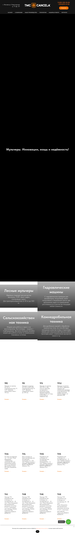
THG (42, 454)
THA (6, 454)
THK (42, 494)
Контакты (64, 12)
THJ (6, 494)
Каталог (10, 12)
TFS (41, 383)
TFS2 (59, 383)
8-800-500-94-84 (64, 2)
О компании (18, 12)
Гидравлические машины (56, 289)
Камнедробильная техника (56, 319)
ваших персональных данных (42, 528)
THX (59, 494)
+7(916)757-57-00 (63, 4)
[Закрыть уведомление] (74, 526)
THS (59, 454)
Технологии (42, 12)
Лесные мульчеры (18, 290)
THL (24, 454)
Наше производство (31, 12)
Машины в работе (54, 12)
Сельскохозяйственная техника (18, 320)
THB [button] (24, 494)
